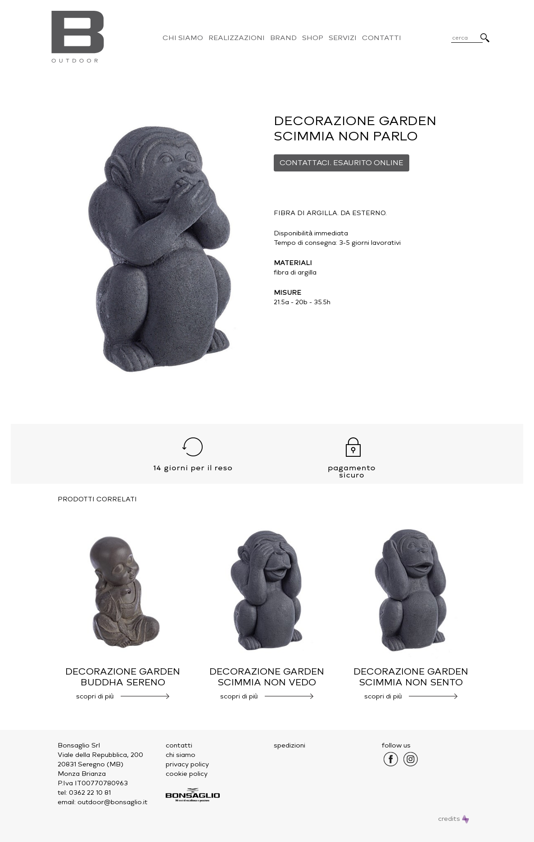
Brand (283, 38)
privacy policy (187, 764)
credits (453, 819)
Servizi (343, 38)
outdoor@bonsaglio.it (112, 802)
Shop (312, 38)
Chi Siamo (183, 38)
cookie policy (187, 774)
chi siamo (180, 755)
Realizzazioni (236, 38)
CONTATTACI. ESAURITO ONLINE (341, 162)
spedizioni (289, 745)
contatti (179, 745)
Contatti (381, 38)
